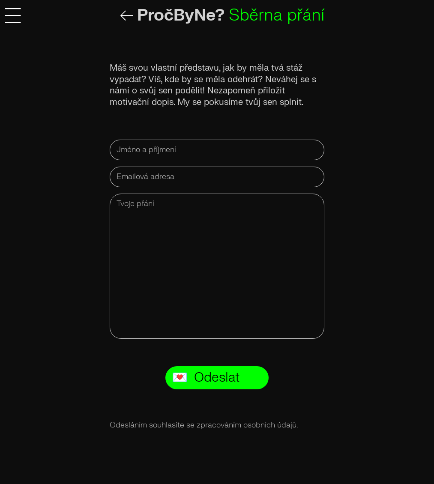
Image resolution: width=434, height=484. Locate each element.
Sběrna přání (276, 15)
